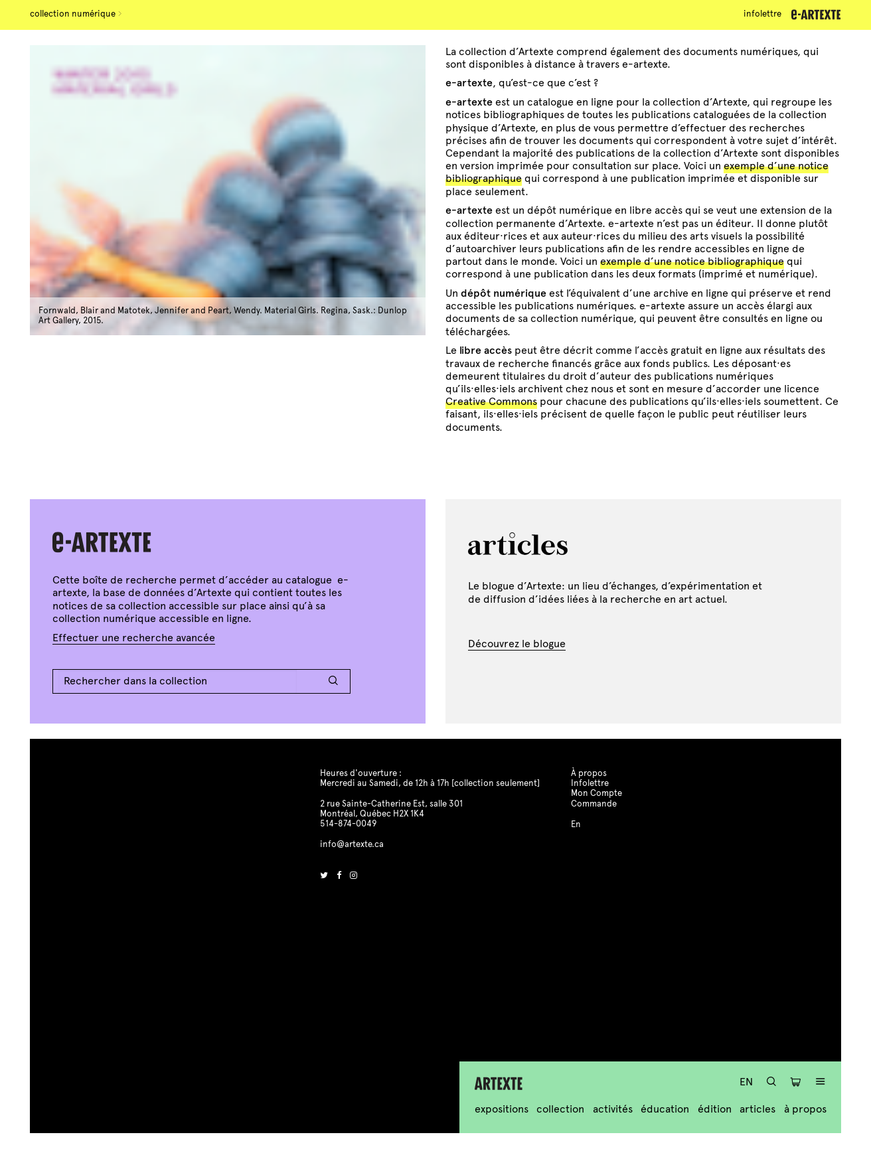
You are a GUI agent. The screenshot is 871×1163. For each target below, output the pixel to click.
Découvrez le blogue (517, 643)
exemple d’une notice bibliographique (692, 261)
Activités (613, 1109)
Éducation (665, 1109)
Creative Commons (491, 401)
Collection (560, 1109)
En (746, 1081)
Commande (594, 804)
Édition (715, 1109)
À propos (805, 1109)
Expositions (501, 1109)
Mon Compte (596, 793)
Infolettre (762, 14)
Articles (757, 1109)
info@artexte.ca (352, 844)
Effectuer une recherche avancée (133, 637)
